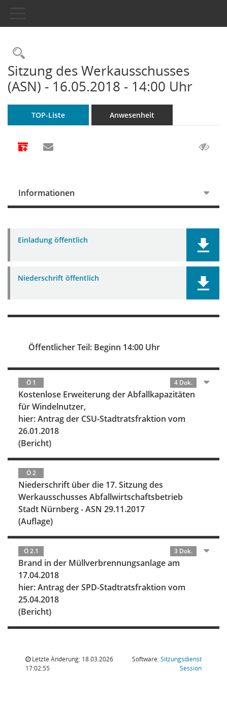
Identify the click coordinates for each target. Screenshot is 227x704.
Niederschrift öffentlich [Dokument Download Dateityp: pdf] (58, 278)
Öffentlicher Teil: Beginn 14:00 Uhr (94, 347)
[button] (202, 244)
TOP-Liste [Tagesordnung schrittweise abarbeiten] (48, 115)
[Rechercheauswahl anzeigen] (16, 53)
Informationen (46, 192)
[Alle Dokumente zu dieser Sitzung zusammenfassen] (23, 147)
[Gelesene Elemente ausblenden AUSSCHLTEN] (204, 147)
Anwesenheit (132, 115)
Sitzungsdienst (181, 664)
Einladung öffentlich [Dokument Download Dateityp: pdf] (53, 240)
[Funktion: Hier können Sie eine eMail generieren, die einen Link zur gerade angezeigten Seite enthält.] (48, 147)
